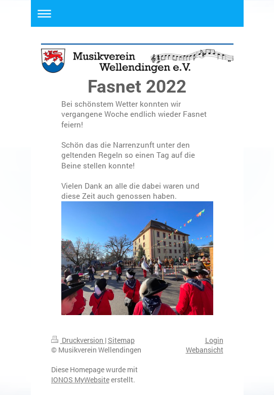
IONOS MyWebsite (80, 379)
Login (214, 340)
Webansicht (204, 350)
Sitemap (121, 340)
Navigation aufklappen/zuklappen (137, 13)
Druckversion (78, 340)
